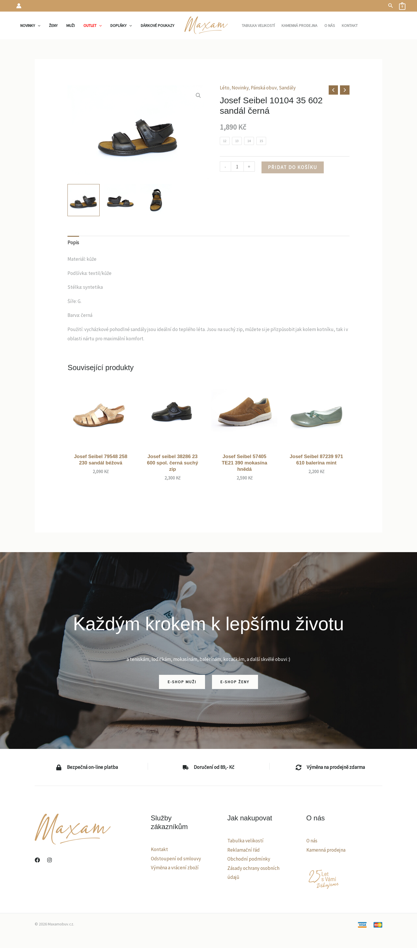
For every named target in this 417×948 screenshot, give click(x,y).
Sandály (287, 87)
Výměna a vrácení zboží (175, 867)
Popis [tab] (73, 242)
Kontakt (159, 849)
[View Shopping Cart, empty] (402, 6)
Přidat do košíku (292, 167)
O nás (311, 840)
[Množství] (237, 166)
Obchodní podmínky (248, 859)
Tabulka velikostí (245, 840)
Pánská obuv (264, 87)
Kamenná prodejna (325, 850)
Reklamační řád (243, 850)
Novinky (240, 87)
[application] (40, 25)
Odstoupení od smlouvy (176, 858)
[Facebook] (37, 860)
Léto (224, 87)
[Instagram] (49, 860)
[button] (390, 6)
